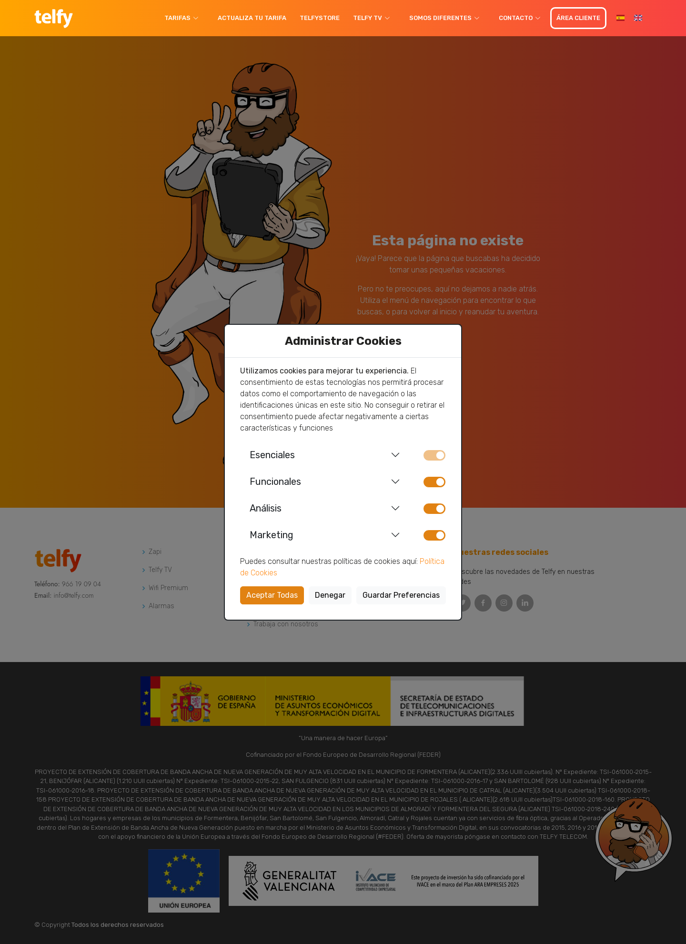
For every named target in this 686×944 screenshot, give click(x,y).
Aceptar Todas (272, 595)
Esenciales (272, 455)
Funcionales (275, 481)
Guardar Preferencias (401, 595)
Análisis (266, 508)
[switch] (434, 482)
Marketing (271, 535)
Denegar (330, 595)
